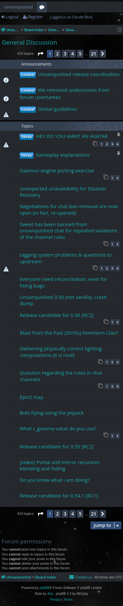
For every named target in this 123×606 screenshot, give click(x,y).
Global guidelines (57, 109)
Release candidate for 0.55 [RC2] (56, 446)
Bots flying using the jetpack (52, 412)
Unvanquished (18, 7)
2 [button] (57, 53)
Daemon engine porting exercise (57, 170)
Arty (50, 594)
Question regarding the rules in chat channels (61, 375)
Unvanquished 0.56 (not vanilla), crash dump (63, 300)
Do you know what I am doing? (55, 480)
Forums (43, 8)
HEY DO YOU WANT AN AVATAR (72, 136)
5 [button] (80, 53)
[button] (40, 54)
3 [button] (65, 53)
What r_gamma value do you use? (58, 428)
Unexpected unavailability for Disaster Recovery (63, 191)
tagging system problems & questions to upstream (66, 257)
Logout (12, 17)
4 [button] (72, 53)
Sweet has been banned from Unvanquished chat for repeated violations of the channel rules (68, 230)
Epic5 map (31, 397)
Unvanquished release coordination (79, 74)
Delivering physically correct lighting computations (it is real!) (61, 351)
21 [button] (93, 53)
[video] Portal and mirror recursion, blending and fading (60, 465)
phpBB (45, 588)
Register (35, 17)
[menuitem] (80, 577)
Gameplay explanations (63, 154)
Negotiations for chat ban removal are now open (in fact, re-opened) (69, 209)
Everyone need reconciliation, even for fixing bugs (63, 282)
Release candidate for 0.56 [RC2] (56, 315)
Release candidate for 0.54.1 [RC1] (59, 495)
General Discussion (29, 42)
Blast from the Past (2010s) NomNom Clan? (69, 332)
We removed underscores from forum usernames (64, 93)
